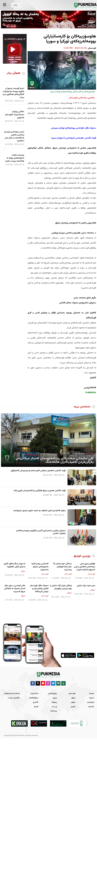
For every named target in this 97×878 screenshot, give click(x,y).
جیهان (73, 702)
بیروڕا (55, 698)
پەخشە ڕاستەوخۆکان (12, 693)
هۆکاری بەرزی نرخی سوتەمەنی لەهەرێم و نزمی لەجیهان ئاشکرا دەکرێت (84, 566)
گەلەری (35, 702)
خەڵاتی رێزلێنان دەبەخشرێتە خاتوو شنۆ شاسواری (14, 114)
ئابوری (73, 706)
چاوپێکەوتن (52, 693)
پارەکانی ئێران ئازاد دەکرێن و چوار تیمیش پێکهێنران (61, 587)
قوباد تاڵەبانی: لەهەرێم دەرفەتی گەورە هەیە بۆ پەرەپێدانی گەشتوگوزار (38, 470)
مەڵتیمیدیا (34, 693)
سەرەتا (91, 693)
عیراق (73, 698)
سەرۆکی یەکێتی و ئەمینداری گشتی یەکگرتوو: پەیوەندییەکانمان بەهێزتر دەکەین (41, 532)
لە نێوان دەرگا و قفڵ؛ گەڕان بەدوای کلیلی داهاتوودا (14, 565)
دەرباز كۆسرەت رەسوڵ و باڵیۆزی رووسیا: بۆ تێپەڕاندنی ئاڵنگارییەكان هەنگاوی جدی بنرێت (13, 93)
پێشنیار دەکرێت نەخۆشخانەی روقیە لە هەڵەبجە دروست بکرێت (14, 158)
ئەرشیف (91, 706)
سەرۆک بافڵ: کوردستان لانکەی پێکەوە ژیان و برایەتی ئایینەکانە (39, 588)
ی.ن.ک (54, 706)
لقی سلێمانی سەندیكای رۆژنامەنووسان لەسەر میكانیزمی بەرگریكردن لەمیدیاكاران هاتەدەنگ (55, 460)
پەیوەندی (90, 702)
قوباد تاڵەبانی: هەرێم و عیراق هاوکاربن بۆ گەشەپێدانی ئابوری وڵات (39, 490)
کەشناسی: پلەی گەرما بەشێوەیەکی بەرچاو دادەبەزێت (40, 566)
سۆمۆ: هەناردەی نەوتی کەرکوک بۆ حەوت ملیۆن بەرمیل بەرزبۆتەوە (39, 510)
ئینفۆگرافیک (33, 698)
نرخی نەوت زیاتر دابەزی (86, 585)
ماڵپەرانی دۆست (14, 698)
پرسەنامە (53, 711)
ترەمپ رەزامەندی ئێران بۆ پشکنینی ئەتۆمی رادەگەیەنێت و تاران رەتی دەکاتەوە (14, 136)
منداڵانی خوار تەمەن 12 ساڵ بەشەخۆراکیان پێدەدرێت (62, 566)
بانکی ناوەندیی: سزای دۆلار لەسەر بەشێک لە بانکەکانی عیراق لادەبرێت (14, 588)
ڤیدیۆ (36, 706)
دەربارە (91, 698)
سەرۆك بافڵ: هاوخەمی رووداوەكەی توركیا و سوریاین (73, 128)
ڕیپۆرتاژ (54, 702)
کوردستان (72, 693)
